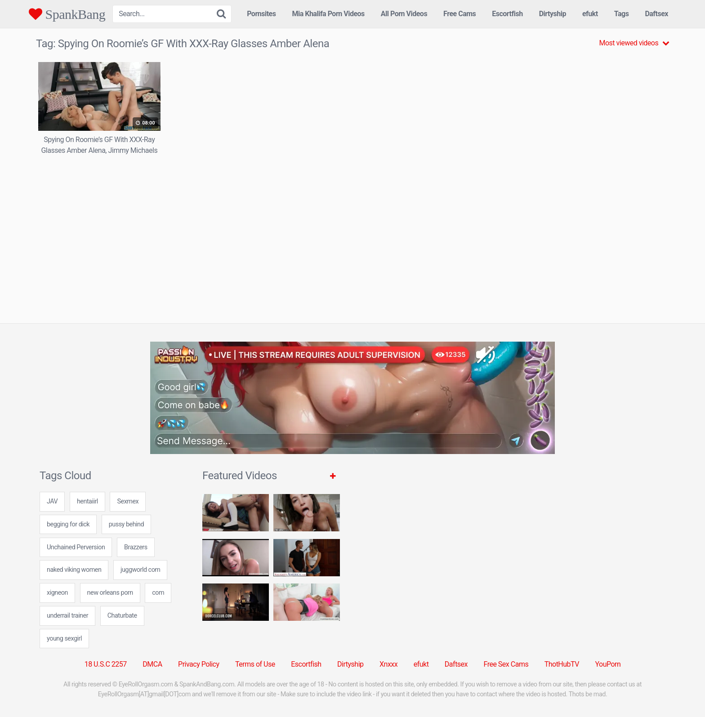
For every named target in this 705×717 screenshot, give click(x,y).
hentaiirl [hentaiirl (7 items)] (87, 501)
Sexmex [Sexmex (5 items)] (127, 501)
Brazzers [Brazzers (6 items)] (135, 547)
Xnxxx (388, 664)
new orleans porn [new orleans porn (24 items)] (110, 593)
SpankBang (67, 14)
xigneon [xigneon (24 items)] (57, 593)
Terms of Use (255, 664)
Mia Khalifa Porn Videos (328, 13)
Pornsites (261, 13)
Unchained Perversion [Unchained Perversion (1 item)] (76, 547)
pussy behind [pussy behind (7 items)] (126, 524)
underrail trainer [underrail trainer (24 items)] (67, 615)
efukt (590, 13)
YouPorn (607, 664)
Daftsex (656, 13)
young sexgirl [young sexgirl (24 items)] (64, 638)
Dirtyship (552, 13)
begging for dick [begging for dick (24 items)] (68, 524)
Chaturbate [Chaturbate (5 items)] (122, 615)
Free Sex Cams (506, 664)
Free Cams (459, 13)
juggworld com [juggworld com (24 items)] (140, 570)
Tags (621, 13)
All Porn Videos (404, 13)
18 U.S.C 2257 (106, 664)
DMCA (152, 664)
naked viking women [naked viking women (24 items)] (74, 570)
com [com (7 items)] (158, 593)
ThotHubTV (561, 664)
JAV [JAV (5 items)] (52, 501)
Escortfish (507, 13)
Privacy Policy (198, 664)
